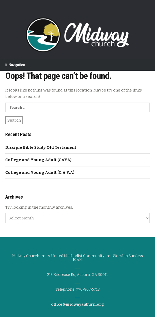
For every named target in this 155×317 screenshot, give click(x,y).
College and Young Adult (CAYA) (38, 159)
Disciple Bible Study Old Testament (40, 147)
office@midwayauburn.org (77, 304)
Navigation (17, 65)
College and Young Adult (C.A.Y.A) (39, 172)
